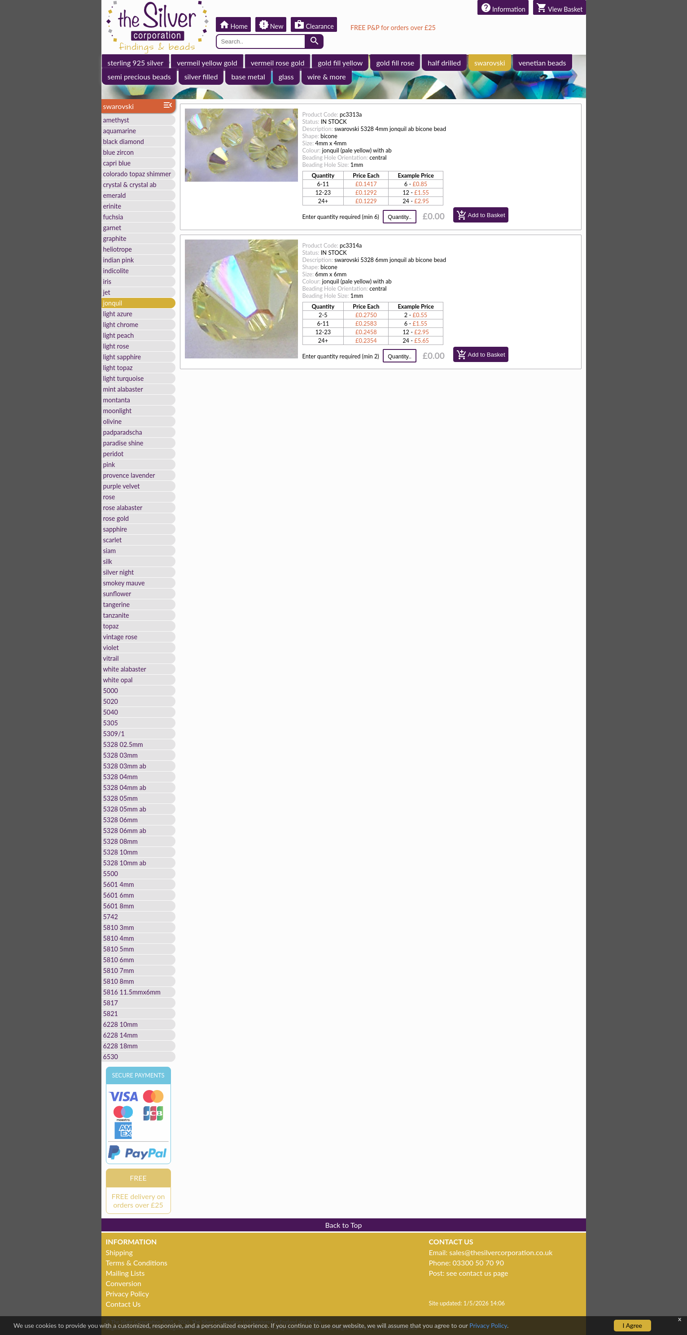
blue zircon (118, 152)
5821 (110, 1013)
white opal (118, 680)
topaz (111, 626)
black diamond (123, 141)
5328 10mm (120, 852)
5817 (110, 1003)
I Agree (632, 1325)
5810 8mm (118, 981)
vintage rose (120, 637)
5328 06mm (120, 820)
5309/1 (114, 733)
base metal (248, 76)
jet (106, 292)
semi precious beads (139, 76)
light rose (116, 346)
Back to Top (343, 1225)
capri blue (117, 163)
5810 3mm (118, 927)
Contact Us (123, 1304)
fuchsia (113, 217)
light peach (118, 335)
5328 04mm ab (124, 787)
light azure (117, 314)
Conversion (123, 1283)
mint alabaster (123, 389)
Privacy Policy (127, 1293)
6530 (110, 1056)
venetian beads (542, 62)
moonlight (117, 410)
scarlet (112, 540)
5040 (110, 712)
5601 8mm (118, 906)
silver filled (201, 76)
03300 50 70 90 (478, 1262)
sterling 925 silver (136, 62)
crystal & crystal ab (130, 184)
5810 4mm (118, 938)
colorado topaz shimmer (137, 174)
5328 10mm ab (124, 863)
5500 (110, 873)
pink (109, 464)
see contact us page (477, 1273)
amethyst (116, 120)
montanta (116, 400)
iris (107, 281)
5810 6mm (118, 960)
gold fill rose (395, 62)
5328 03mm (120, 755)
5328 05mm (120, 798)
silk (107, 561)
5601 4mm (118, 884)
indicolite (116, 271)
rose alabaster (123, 507)
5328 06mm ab (124, 830)
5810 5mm (118, 949)
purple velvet (121, 486)
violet (111, 647)
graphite (115, 238)
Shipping (119, 1252)
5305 (110, 723)
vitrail (111, 658)
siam (109, 550)
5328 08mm (120, 841)
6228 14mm (120, 1035)
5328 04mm (120, 777)
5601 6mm (118, 895)
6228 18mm (120, 1046)
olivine (112, 421)
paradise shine (123, 443)
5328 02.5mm (123, 744)
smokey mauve (124, 583)
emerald (114, 195)
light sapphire (122, 357)
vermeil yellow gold (207, 62)
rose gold (116, 518)
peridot (113, 454)
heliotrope (117, 249)
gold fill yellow (340, 62)
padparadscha (122, 432)
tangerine (116, 604)
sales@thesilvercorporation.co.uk (500, 1252)
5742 (110, 917)
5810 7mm (118, 970)
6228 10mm (120, 1024)
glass (286, 76)
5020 (110, 701)
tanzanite (116, 615)
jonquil (113, 303)
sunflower (117, 594)
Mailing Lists (125, 1273)
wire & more (326, 76)
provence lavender (129, 475)
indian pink (118, 260)
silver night (118, 572)
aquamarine (119, 131)
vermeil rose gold (278, 62)
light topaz (118, 367)
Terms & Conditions (137, 1262)
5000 (110, 690)
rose (109, 497)
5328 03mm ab (124, 766)
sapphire (115, 529)
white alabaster (124, 669)
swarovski (489, 62)
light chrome (121, 324)
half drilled (444, 62)
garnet (112, 227)
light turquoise (123, 378)
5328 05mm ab (124, 809)
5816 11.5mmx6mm (132, 992)
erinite (112, 206)
